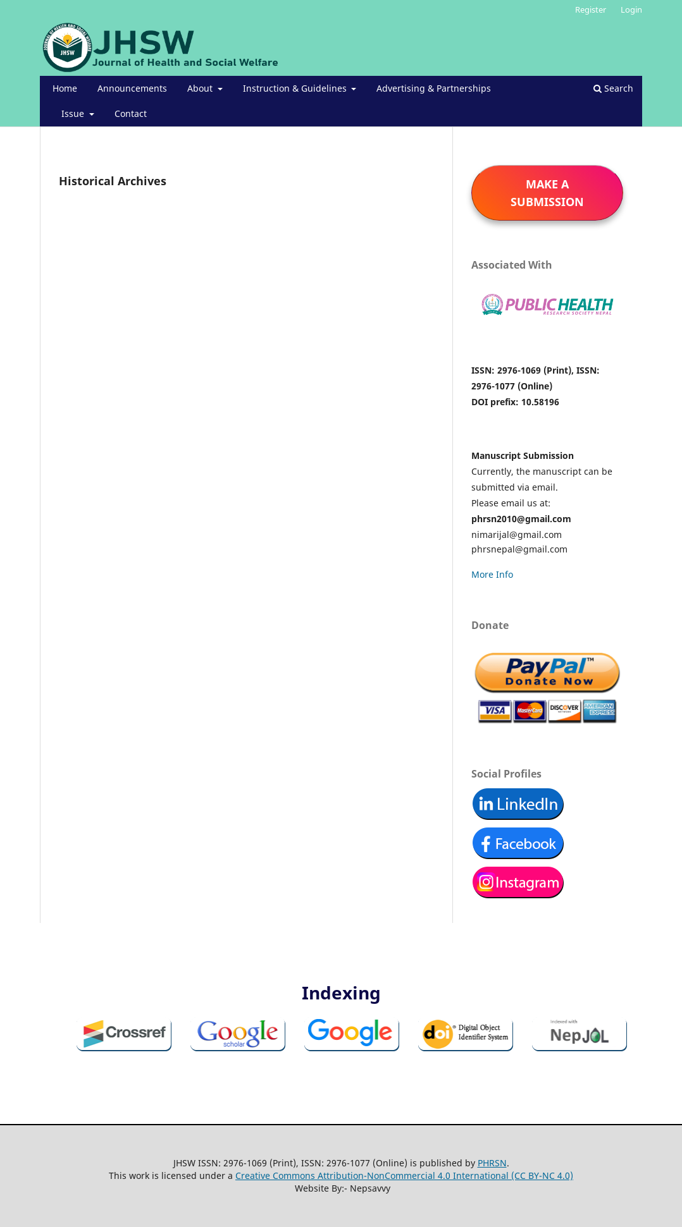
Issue (74, 113)
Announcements (132, 88)
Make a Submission (547, 192)
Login (631, 9)
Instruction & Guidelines (296, 88)
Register (590, 9)
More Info (492, 574)
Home (65, 88)
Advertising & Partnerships (433, 88)
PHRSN (492, 1163)
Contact (131, 113)
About (201, 88)
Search (613, 88)
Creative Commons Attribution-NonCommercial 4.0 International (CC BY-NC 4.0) (404, 1175)
